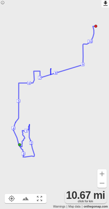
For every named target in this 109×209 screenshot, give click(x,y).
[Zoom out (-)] (102, 183)
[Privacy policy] (3, 3)
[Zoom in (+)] (102, 174)
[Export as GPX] (105, 4)
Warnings (59, 206)
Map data (74, 206)
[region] (54, 104)
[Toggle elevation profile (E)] (26, 198)
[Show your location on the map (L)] (12, 198)
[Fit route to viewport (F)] (40, 198)
